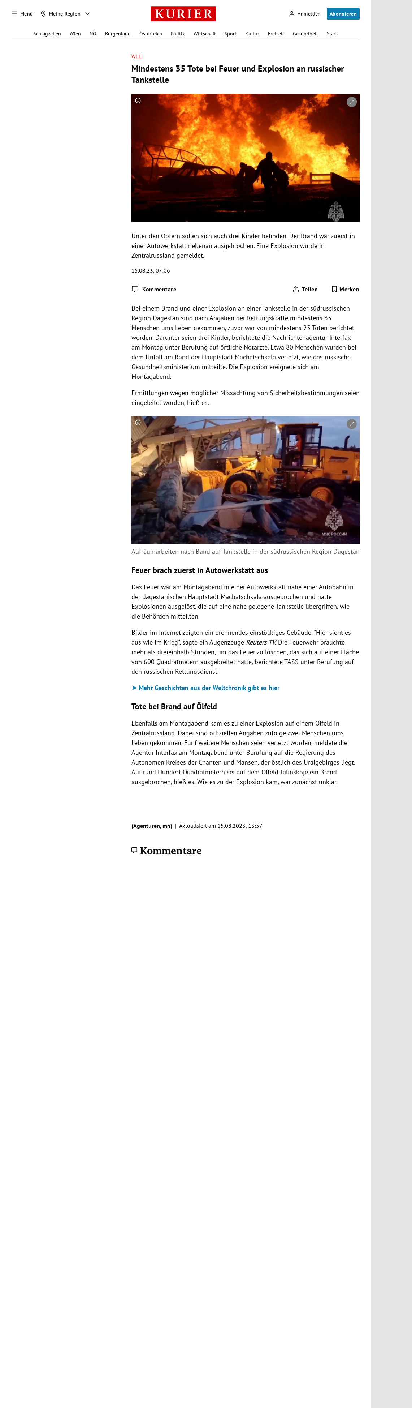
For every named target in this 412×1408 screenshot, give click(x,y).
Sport (231, 33)
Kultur (252, 33)
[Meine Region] (61, 14)
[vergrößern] (352, 102)
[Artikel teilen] (305, 289)
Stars (332, 33)
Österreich (150, 33)
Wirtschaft (205, 33)
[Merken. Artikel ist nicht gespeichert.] (345, 289)
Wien (75, 33)
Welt (137, 57)
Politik (178, 33)
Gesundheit (305, 33)
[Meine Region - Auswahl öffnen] (87, 14)
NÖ (93, 33)
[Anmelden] (305, 14)
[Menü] (22, 14)
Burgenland (118, 33)
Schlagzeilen (47, 33)
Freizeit (276, 33)
